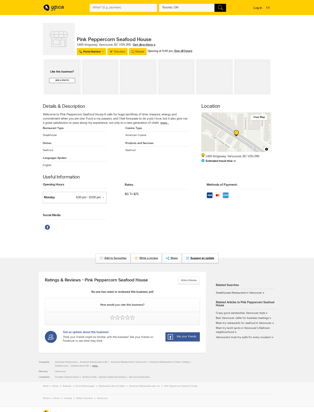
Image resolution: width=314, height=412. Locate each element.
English (47, 165)
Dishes (47, 143)
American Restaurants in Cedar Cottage (169, 362)
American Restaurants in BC (94, 362)
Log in (258, 8)
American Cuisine (135, 135)
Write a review (189, 280)
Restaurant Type (53, 128)
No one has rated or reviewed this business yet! (122, 292)
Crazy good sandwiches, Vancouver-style (240, 313)
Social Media (51, 215)
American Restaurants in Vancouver (128, 362)
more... (164, 123)
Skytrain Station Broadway (112, 377)
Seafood (48, 150)
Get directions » (144, 44)
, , (116, 44)
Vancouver (60, 371)
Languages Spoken (55, 158)
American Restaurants (66, 362)
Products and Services (139, 143)
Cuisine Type (133, 128)
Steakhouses (61, 366)
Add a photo (62, 80)
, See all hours (182, 51)
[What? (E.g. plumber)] (123, 8)
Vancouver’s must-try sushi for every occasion (243, 337)
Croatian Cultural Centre (67, 377)
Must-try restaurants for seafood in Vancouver (244, 323)
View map (259, 117)
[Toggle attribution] (266, 149)
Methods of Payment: (222, 184)
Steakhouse (50, 135)
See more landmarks (139, 377)
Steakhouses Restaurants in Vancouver (239, 292)
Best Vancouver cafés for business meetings (242, 318)
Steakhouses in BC (80, 366)
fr (268, 8)
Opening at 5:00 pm (160, 51)
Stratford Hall (89, 377)
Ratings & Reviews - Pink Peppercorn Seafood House (96, 280)
